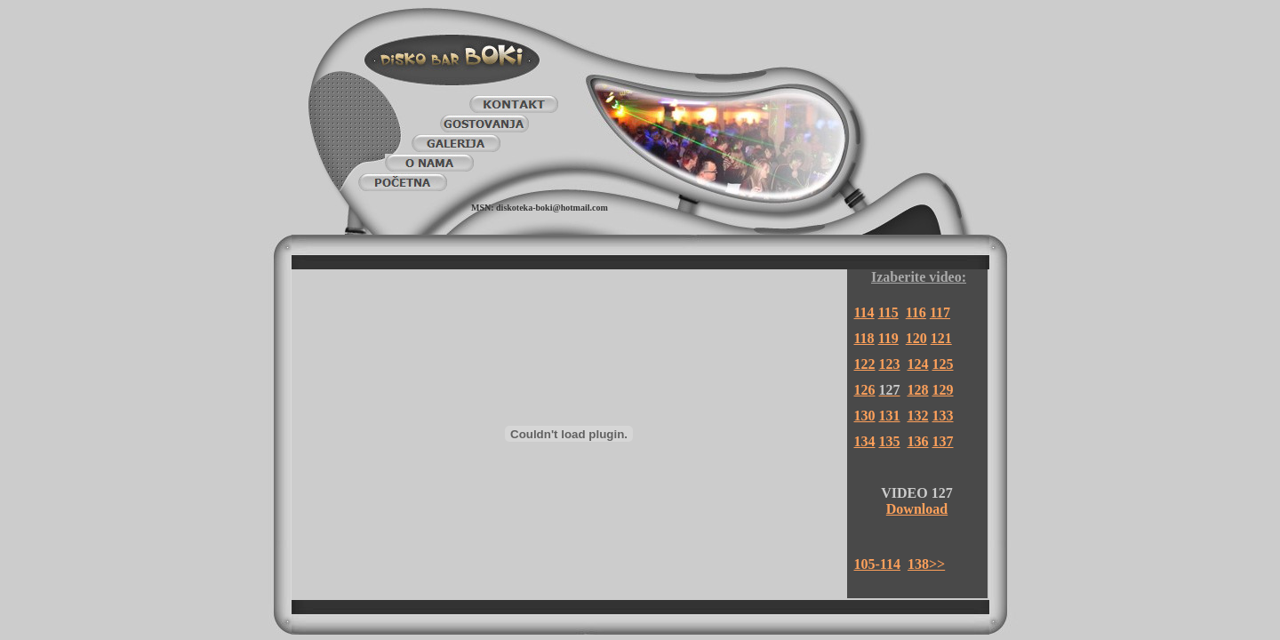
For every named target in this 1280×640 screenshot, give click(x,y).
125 (943, 364)
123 (889, 364)
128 (918, 389)
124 (918, 364)
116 (916, 312)
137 (943, 441)
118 (864, 338)
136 (918, 441)
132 (918, 415)
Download (917, 508)
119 (888, 338)
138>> (926, 564)
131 (889, 415)
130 (865, 415)
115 (888, 312)
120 (916, 338)
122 (865, 364)
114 (864, 312)
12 (861, 389)
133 (943, 415)
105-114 (877, 564)
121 (941, 338)
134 (865, 441)
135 (889, 441)
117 (940, 312)
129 (943, 389)
